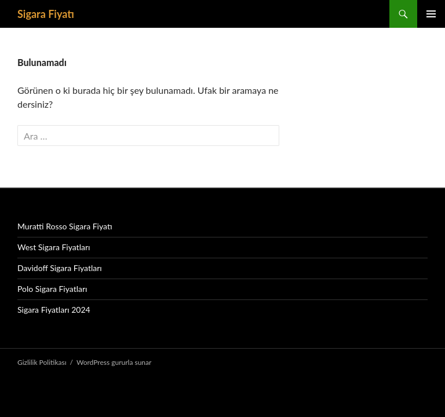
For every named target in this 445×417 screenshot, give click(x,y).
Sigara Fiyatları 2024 (53, 309)
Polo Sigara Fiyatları (52, 289)
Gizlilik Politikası (42, 362)
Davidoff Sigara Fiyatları (59, 268)
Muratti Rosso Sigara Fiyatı (64, 226)
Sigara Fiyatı (45, 14)
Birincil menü (431, 14)
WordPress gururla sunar (113, 362)
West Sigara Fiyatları (53, 247)
